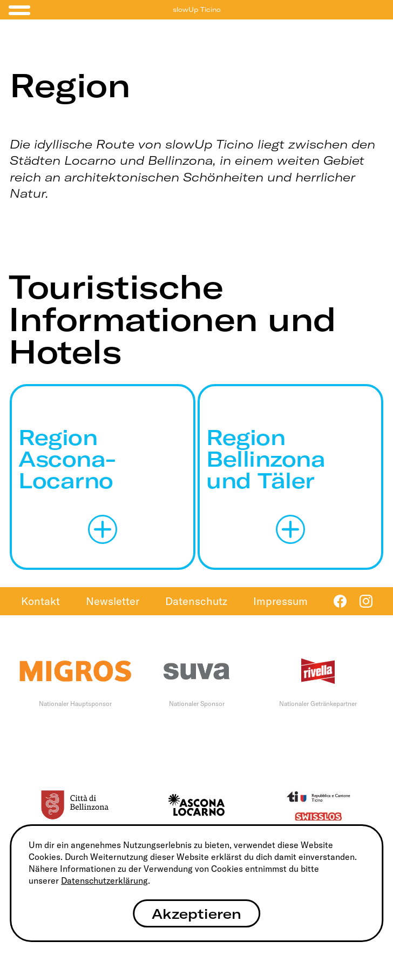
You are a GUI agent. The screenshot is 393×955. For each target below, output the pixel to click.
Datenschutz (196, 601)
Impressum (280, 601)
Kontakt (40, 601)
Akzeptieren (196, 913)
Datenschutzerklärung (104, 880)
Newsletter (112, 601)
